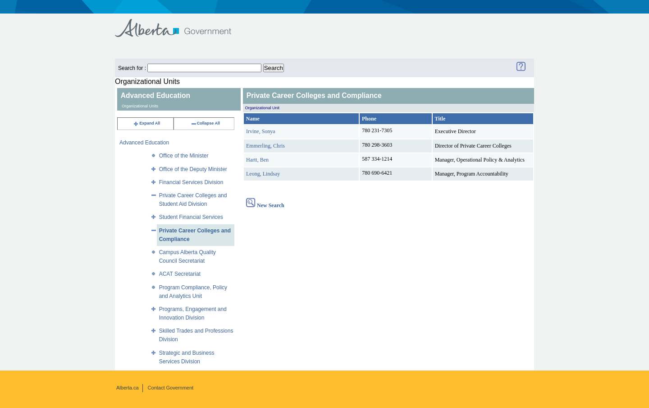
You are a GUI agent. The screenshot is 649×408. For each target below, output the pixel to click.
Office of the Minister (184, 156)
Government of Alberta (180, 23)
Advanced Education (144, 142)
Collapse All (205, 123)
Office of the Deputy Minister (193, 169)
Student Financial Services (191, 217)
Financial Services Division (191, 182)
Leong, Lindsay (263, 174)
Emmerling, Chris (265, 146)
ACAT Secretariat (180, 274)
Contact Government (171, 387)
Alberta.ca (127, 387)
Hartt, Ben (257, 160)
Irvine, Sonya (260, 131)
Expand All (146, 123)
